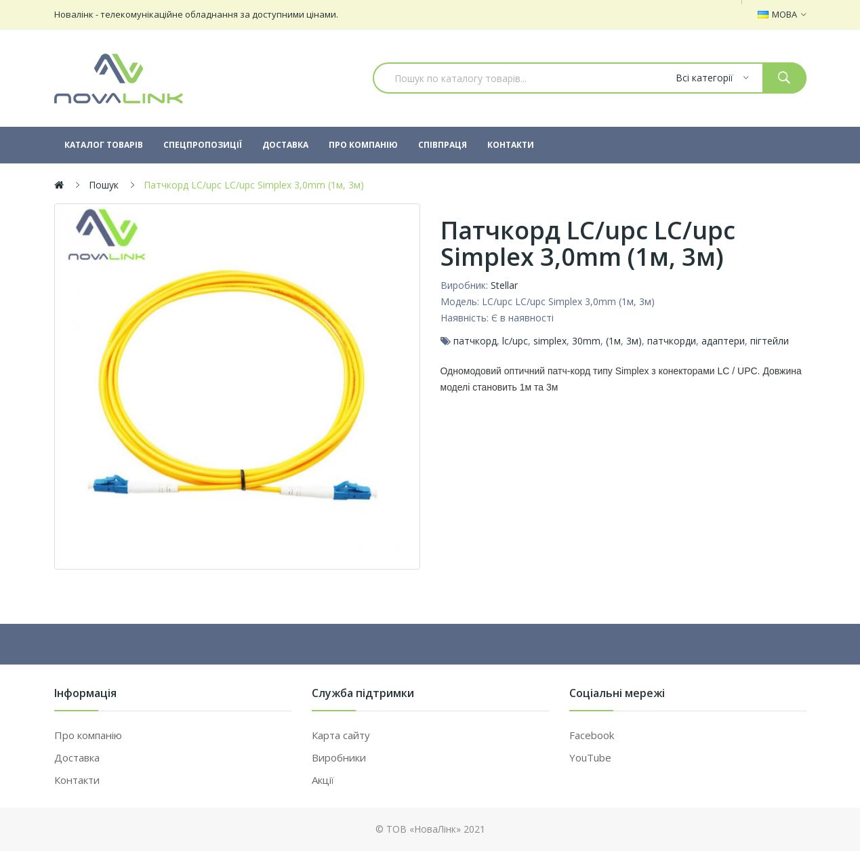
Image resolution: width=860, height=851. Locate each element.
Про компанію (88, 735)
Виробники (339, 757)
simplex (550, 340)
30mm (586, 340)
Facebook (591, 735)
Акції (323, 780)
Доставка (77, 757)
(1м (613, 340)
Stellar (504, 285)
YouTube (590, 757)
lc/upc (515, 340)
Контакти (77, 780)
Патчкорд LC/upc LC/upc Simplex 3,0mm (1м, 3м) (254, 184)
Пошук (104, 184)
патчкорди (671, 340)
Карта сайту (341, 735)
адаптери (723, 340)
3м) (634, 340)
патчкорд (475, 340)
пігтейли (769, 340)
